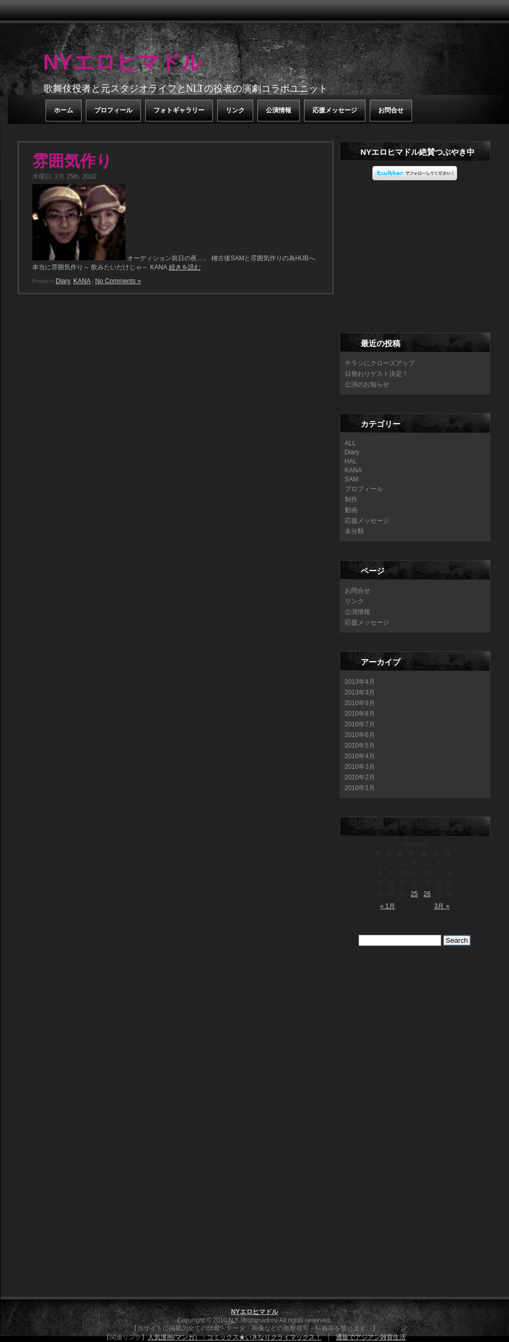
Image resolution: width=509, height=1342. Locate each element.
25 (414, 894)
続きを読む (185, 267)
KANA (82, 281)
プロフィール (113, 110)
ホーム (63, 110)
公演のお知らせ (367, 384)
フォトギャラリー (179, 110)
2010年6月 (360, 735)
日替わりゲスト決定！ (376, 374)
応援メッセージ (334, 110)
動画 (351, 510)
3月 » (442, 906)
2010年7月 (360, 724)
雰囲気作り (72, 161)
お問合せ (391, 110)
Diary (63, 281)
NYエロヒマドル (123, 62)
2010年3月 (360, 766)
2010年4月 (360, 756)
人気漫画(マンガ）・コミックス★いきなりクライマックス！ (235, 1337)
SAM (352, 479)
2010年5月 (360, 745)
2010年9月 (360, 703)
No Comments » (118, 281)
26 (427, 894)
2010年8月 (360, 713)
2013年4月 (360, 682)
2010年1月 (360, 788)
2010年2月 (360, 777)
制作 (351, 499)
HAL (351, 461)
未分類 (354, 531)
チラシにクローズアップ (380, 363)
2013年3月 (360, 692)
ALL (350, 443)
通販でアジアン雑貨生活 (371, 1337)
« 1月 (388, 906)
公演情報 (278, 110)
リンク (235, 110)
